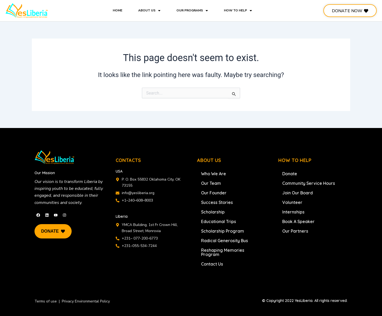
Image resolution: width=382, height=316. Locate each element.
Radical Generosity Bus (224, 240)
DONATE (53, 231)
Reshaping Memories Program (222, 252)
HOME (117, 10)
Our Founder (214, 192)
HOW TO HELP (238, 10)
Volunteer (292, 202)
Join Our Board (297, 192)
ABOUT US (149, 10)
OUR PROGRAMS (192, 10)
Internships (293, 212)
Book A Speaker (298, 221)
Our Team (211, 183)
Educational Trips (218, 221)
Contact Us (212, 264)
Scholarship (213, 212)
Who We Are (213, 173)
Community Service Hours (308, 183)
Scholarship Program (222, 231)
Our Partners (295, 231)
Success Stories (217, 202)
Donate (289, 173)
